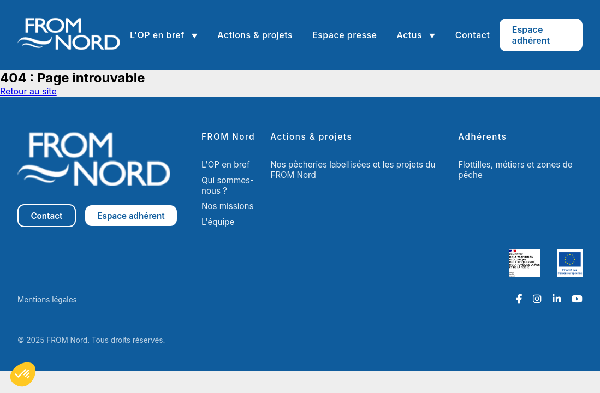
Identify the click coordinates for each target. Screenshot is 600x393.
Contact (472, 34)
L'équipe (218, 222)
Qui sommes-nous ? (227, 185)
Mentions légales (47, 299)
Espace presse (344, 34)
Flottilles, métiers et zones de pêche (515, 169)
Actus (410, 34)
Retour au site (28, 91)
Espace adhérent (531, 35)
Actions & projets (255, 34)
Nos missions (227, 206)
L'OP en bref (158, 34)
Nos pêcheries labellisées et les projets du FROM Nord (352, 169)
